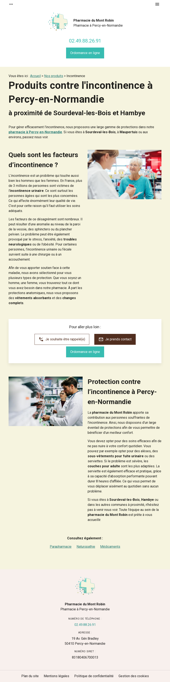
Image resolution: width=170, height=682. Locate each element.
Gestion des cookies (134, 676)
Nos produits (53, 76)
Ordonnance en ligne (85, 53)
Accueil (35, 76)
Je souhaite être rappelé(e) (62, 339)
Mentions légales (56, 676)
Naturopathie (86, 547)
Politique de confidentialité (94, 676)
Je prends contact (115, 339)
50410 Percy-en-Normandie (85, 641)
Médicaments (110, 547)
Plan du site (30, 676)
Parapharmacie (61, 547)
